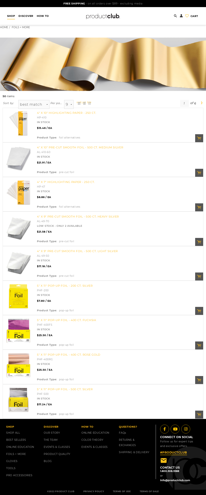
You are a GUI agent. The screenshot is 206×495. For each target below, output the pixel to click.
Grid (78, 102)
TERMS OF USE (122, 491)
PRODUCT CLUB (64, 491)
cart (194, 16)
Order (199, 138)
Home (4, 27)
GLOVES (11, 461)
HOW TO (43, 16)
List (84, 102)
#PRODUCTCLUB (173, 452)
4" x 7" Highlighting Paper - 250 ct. (66, 182)
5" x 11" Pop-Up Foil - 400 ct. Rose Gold (68, 354)
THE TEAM (51, 439)
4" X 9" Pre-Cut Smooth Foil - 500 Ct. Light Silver (77, 251)
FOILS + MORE (16, 454)
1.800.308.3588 (169, 471)
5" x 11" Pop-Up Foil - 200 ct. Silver (65, 285)
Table (89, 102)
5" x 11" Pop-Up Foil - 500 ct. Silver (65, 389)
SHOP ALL (13, 432)
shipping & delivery (134, 452)
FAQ (122, 432)
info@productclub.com (175, 480)
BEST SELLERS (16, 439)
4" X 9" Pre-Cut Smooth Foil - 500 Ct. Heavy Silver (78, 216)
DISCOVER (25, 16)
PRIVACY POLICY (93, 491)
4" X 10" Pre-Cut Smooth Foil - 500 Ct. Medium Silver (80, 147)
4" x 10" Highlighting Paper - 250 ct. (66, 113)
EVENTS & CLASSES (57, 447)
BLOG (48, 461)
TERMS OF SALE (149, 491)
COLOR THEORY (92, 439)
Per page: (56, 103)
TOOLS (11, 468)
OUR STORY (52, 432)
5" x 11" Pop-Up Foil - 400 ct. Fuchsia (66, 320)
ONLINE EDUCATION (20, 447)
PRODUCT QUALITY (57, 454)
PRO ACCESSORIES (19, 475)
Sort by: (8, 103)
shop (11, 16)
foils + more (21, 27)
